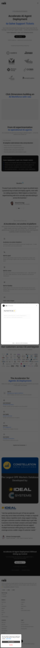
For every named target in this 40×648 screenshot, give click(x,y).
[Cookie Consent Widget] (11, 640)
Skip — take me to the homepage (20, 343)
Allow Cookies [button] (11, 641)
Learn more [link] (8, 638)
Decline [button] (11, 644)
